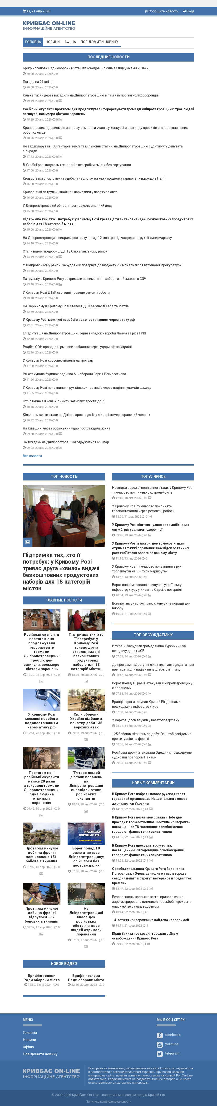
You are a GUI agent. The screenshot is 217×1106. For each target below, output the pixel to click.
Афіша (70, 42)
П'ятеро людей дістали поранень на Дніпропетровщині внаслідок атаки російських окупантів (86, 786)
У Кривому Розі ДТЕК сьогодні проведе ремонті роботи (66, 292)
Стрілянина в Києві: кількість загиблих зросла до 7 (63, 401)
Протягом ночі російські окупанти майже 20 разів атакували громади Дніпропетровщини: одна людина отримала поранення (41, 788)
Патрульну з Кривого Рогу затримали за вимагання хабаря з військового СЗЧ (84, 279)
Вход (188, 11)
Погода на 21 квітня (38, 82)
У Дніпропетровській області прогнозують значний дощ (67, 205)
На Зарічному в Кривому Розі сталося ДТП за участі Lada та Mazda (76, 306)
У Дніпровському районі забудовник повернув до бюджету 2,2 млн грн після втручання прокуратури (102, 265)
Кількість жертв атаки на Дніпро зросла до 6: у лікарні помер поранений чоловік (86, 415)
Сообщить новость (161, 11)
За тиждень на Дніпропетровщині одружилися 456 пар (66, 442)
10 (146, 944)
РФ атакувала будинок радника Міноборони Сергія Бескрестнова (74, 374)
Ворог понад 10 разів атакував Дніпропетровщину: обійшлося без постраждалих (86, 857)
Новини (53, 42)
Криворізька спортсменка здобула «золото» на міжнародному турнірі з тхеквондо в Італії (94, 178)
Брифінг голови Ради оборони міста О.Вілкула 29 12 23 (86, 980)
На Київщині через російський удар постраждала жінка (66, 428)
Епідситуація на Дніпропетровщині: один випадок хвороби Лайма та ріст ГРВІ (84, 333)
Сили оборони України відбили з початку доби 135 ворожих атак (86, 720)
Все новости (32, 456)
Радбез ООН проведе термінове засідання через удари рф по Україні (77, 347)
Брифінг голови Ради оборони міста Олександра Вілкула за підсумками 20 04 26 (86, 68)
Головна (33, 42)
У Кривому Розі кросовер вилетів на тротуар (58, 360)
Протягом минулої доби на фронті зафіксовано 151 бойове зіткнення (41, 854)
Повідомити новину (99, 42)
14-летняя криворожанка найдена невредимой (150, 920)
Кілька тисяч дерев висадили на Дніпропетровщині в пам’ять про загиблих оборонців (91, 95)
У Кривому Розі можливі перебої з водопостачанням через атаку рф (79, 320)
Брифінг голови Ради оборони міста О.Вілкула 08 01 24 (42, 980)
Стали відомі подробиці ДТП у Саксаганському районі (65, 251)
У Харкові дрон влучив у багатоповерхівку (145, 720)
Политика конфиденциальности (108, 1101)
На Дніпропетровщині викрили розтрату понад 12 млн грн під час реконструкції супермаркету (97, 238)
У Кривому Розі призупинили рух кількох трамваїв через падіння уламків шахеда (87, 387)
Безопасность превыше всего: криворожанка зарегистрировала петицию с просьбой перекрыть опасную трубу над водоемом (152, 901)
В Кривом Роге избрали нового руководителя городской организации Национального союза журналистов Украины (149, 798)
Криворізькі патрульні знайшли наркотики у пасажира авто (70, 192)
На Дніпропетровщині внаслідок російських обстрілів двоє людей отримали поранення (86, 921)
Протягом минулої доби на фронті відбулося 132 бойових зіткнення (41, 915)
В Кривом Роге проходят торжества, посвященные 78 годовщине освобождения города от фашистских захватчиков (148, 850)
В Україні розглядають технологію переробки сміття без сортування (77, 165)
